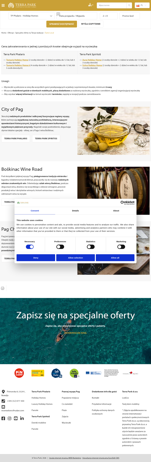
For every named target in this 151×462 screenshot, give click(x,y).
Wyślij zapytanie (90, 24)
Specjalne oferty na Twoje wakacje (29, 33)
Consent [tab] (35, 210)
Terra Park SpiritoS (90, 54)
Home (3, 33)
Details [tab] (75, 210)
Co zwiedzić (67, 404)
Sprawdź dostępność (61, 24)
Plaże (64, 410)
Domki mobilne (39, 422)
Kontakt (95, 398)
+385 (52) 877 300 (12, 401)
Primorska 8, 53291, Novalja (13, 393)
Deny (35, 257)
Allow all (115, 257)
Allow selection (75, 257)
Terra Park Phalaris (14, 54)
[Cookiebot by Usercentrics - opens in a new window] (122, 203)
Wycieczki (66, 422)
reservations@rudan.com (12, 408)
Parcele (35, 410)
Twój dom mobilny (130, 404)
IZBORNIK (3, 5)
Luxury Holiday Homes (42, 404)
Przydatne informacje (101, 404)
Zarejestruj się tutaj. (75, 332)
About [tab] (116, 210)
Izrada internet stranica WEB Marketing (65, 458)
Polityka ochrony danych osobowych (103, 412)
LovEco (125, 398)
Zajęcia (65, 416)
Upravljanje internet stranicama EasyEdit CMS (100, 458)
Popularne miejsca (70, 398)
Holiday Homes (39, 398)
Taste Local (49, 33)
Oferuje (11, 33)
